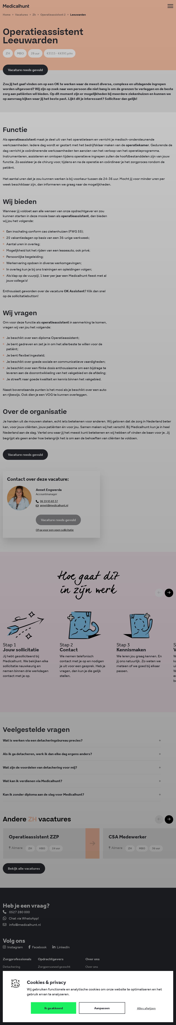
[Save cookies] (53, 1008)
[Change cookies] (102, 1008)
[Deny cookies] (146, 1008)
